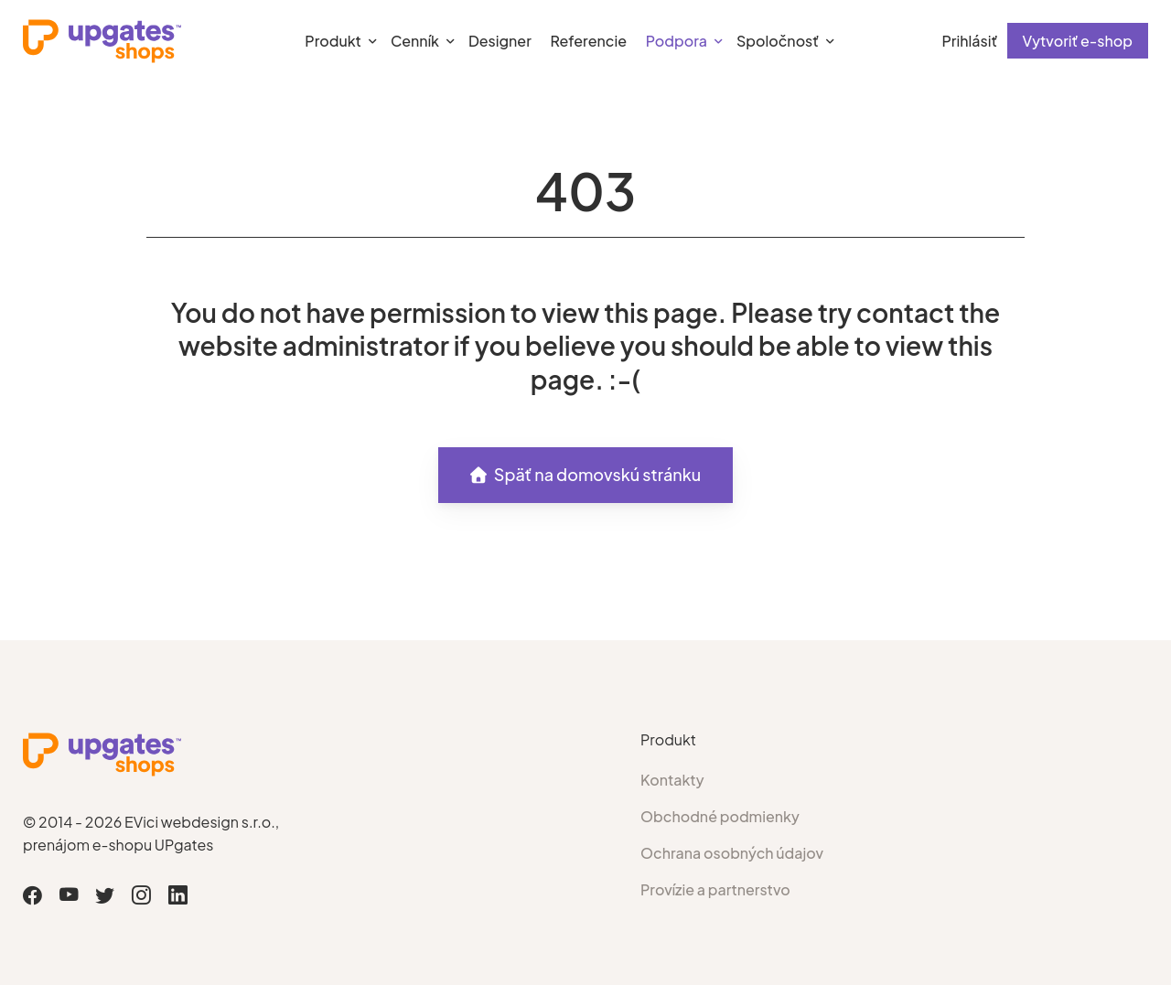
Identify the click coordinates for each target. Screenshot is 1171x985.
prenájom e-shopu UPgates (118, 844)
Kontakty (672, 779)
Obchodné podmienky (720, 816)
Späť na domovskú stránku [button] (586, 474)
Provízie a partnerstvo (715, 889)
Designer (500, 40)
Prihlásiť (969, 40)
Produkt (333, 40)
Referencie (589, 40)
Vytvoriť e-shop (1078, 40)
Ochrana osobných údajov (731, 852)
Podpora (676, 40)
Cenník (415, 40)
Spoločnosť (777, 40)
